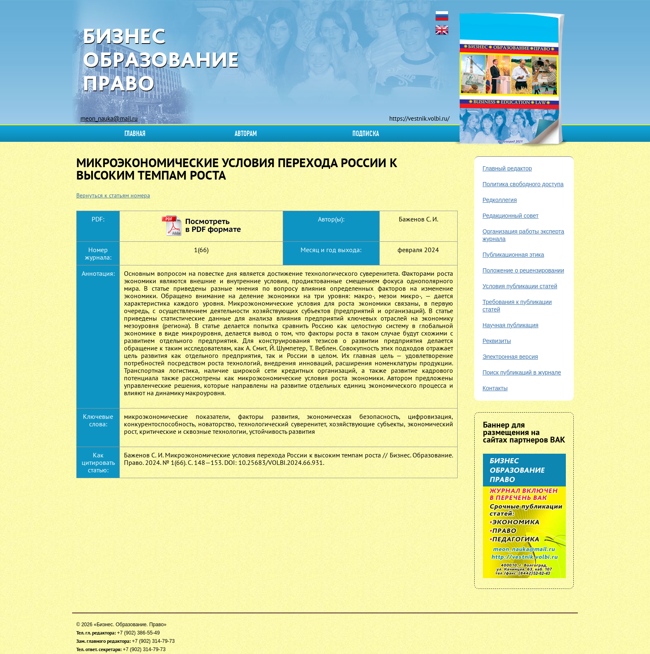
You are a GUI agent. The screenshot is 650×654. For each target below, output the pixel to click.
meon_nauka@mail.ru (109, 118)
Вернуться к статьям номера (113, 195)
